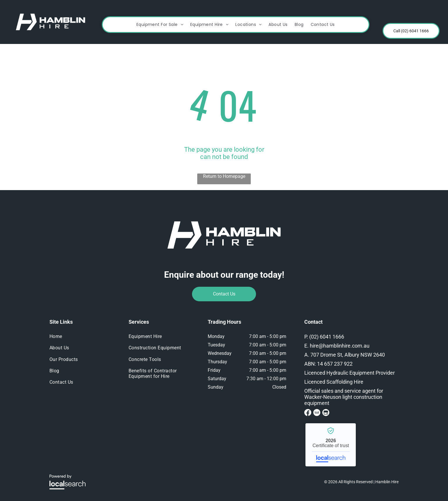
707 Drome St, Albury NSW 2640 (347, 355)
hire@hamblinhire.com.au (339, 346)
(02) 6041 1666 (326, 337)
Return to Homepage (224, 176)
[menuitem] (160, 24)
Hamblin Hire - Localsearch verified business (330, 444)
